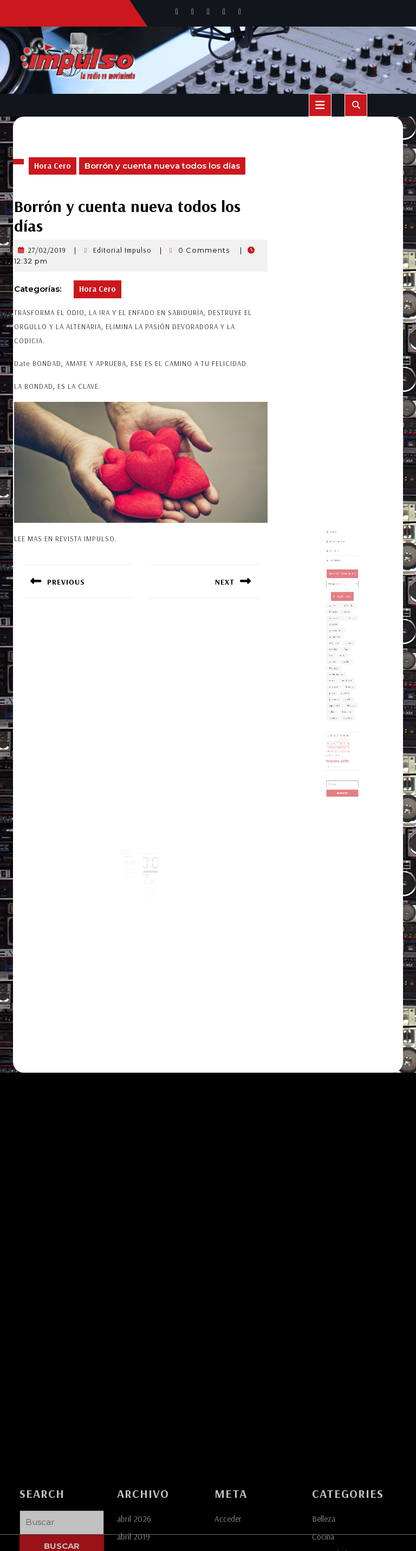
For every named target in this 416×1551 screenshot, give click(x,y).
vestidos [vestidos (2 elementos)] (345, 700)
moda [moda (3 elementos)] (336, 679)
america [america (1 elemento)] (337, 636)
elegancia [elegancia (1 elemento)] (337, 657)
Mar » (339, 728)
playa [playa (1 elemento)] (336, 686)
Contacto (338, 610)
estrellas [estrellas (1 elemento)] (337, 661)
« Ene (334, 728)
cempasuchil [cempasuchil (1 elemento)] (338, 643)
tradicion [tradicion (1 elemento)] (344, 696)
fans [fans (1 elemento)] (344, 661)
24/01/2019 (131, 854)
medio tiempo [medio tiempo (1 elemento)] (339, 675)
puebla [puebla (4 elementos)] (346, 689)
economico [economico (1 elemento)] (338, 654)
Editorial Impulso (122, 250)
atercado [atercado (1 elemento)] (345, 636)
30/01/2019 (147, 870)
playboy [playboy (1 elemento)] (344, 686)
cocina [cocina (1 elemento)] (347, 643)
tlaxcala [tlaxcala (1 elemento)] (347, 693)
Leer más (132, 872)
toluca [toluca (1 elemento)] (337, 696)
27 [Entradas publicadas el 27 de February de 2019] (338, 721)
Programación (339, 599)
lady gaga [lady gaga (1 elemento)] (337, 671)
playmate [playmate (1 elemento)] (337, 689)
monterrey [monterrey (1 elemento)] (345, 679)
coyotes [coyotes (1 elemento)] (337, 646)
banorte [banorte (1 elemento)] (337, 639)
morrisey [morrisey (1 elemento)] (337, 682)
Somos (337, 593)
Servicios (338, 604)
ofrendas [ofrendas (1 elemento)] (345, 682)
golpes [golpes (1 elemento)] (337, 668)
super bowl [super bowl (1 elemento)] (338, 693)
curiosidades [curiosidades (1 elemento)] (338, 650)
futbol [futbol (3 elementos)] (342, 664)
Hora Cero (52, 166)
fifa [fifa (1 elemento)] (336, 664)
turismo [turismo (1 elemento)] (337, 700)
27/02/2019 (47, 250)
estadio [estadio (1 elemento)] (346, 657)
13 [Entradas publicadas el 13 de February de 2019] (338, 716)
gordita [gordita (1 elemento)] (344, 668)
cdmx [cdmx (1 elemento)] (345, 639)
